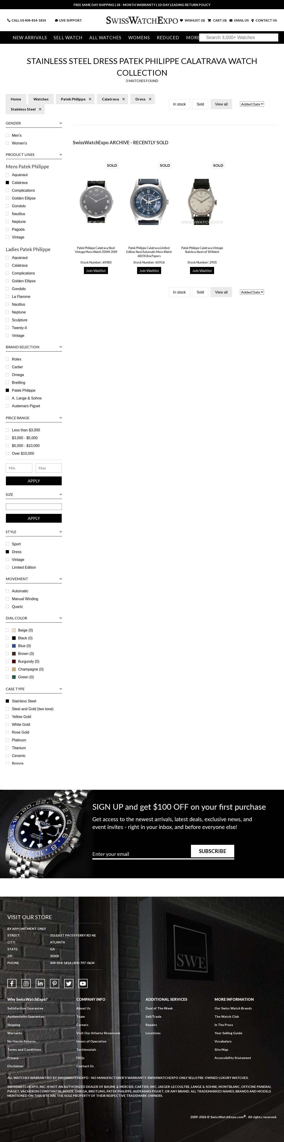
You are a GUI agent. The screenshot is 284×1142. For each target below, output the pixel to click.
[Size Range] (34, 507)
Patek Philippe (23, 390)
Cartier (17, 367)
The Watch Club (227, 1016)
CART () (217, 20)
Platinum (19, 740)
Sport (16, 544)
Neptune (19, 222)
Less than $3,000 (26, 430)
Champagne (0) (28, 669)
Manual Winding (25, 599)
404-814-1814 (35, 20)
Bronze (18, 763)
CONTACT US (264, 20)
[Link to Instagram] (26, 983)
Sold (200, 104)
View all (221, 104)
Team (80, 1016)
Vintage (18, 237)
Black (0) (22, 638)
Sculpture (20, 320)
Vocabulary (223, 1041)
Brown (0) (23, 654)
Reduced (168, 37)
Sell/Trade (153, 1016)
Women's (19, 143)
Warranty (14, 1033)
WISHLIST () (192, 20)
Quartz (17, 607)
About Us (83, 1008)
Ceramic (19, 756)
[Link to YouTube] (83, 983)
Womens (139, 37)
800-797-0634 (83, 963)
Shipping (13, 1025)
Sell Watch (68, 37)
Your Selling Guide (228, 1033)
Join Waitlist (96, 270)
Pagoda (18, 229)
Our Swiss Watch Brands (233, 1008)
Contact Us (85, 1066)
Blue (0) (21, 646)
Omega (18, 375)
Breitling (18, 383)
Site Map (221, 1049)
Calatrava (20, 183)
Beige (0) (22, 630)
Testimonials (86, 1049)
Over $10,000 (23, 453)
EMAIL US (239, 20)
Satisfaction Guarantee (25, 1008)
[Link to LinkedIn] (40, 983)
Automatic (20, 591)
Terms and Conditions (24, 1049)
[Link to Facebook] (12, 983)
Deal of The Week (159, 1008)
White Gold (21, 724)
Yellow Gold (21, 717)
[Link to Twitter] (68, 983)
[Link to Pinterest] (54, 983)
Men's (17, 135)
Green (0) (23, 677)
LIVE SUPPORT (68, 20)
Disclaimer (15, 1066)
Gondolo (19, 206)
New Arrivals (30, 37)
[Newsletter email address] (163, 855)
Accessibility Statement (233, 1058)
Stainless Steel (24, 701)
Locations (153, 1033)
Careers (82, 1025)
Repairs (151, 1025)
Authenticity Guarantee (25, 1016)
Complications (23, 190)
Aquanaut (20, 175)
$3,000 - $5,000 (25, 438)
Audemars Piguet (26, 406)
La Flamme (21, 297)
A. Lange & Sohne (27, 398)
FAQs (80, 1058)
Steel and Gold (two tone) (32, 709)
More (193, 37)
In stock (179, 104)
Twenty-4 (19, 328)
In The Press (224, 1025)
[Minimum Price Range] (19, 468)
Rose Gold (20, 732)
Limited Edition (24, 567)
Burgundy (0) (25, 661)
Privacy (12, 1058)
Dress (17, 552)
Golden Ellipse (24, 198)
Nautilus (18, 214)
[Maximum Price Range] (49, 468)
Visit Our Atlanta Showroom (98, 1033)
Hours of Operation (91, 1041)
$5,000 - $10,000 (26, 446)
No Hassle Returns (21, 1041)
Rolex (16, 359)
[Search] (238, 37)
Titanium (19, 748)
